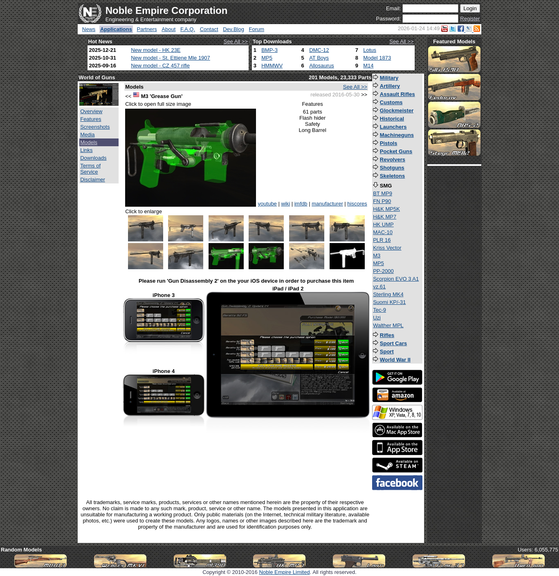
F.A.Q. (187, 29)
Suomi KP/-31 (389, 302)
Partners (147, 29)
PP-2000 (383, 271)
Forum (257, 29)
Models (88, 142)
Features (90, 119)
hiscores (357, 204)
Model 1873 (377, 58)
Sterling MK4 (388, 294)
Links (86, 150)
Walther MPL (388, 325)
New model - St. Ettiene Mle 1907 (170, 58)
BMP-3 (269, 50)
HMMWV (272, 66)
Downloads (93, 158)
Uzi (377, 318)
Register (470, 19)
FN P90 (382, 201)
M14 (368, 66)
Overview (91, 111)
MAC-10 (383, 232)
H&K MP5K (386, 209)
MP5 (266, 58)
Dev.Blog (233, 29)
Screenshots (95, 127)
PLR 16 (382, 240)
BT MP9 (382, 193)
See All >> (236, 41)
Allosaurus (321, 66)
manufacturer (327, 204)
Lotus (369, 50)
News (89, 29)
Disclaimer (92, 179)
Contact (209, 29)
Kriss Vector (387, 248)
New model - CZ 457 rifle (160, 66)
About (168, 29)
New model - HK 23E (155, 50)
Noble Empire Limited (284, 572)
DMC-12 (319, 50)
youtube (267, 204)
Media (87, 135)
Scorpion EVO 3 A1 (396, 279)
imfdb (301, 204)
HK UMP (383, 224)
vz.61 (379, 287)
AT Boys (319, 58)
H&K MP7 (384, 217)
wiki (285, 204)
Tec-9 (379, 310)
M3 (376, 255)
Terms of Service (90, 169)
